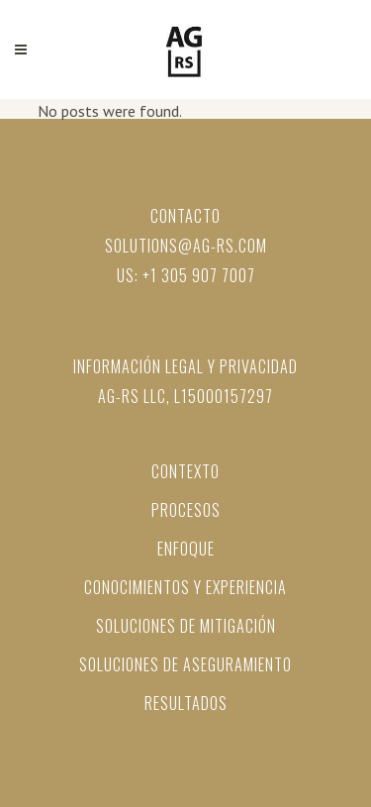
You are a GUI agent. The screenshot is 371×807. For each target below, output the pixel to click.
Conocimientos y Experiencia (185, 587)
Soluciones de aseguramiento (185, 664)
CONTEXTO (185, 471)
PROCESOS (186, 510)
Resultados (186, 703)
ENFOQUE (186, 548)
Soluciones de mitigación (186, 626)
